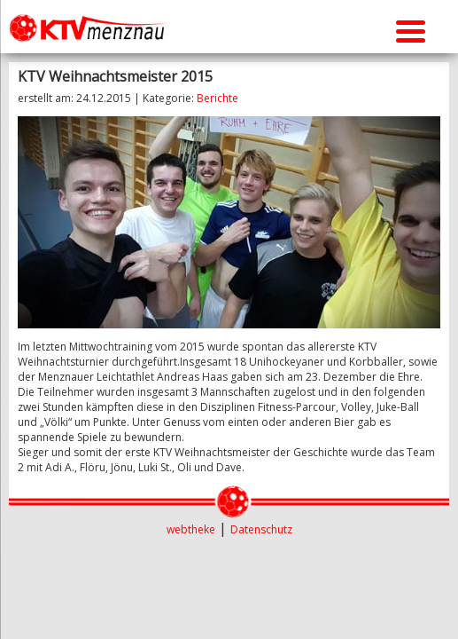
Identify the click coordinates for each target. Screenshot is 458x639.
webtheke (191, 529)
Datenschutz (261, 529)
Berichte (217, 98)
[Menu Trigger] (410, 28)
